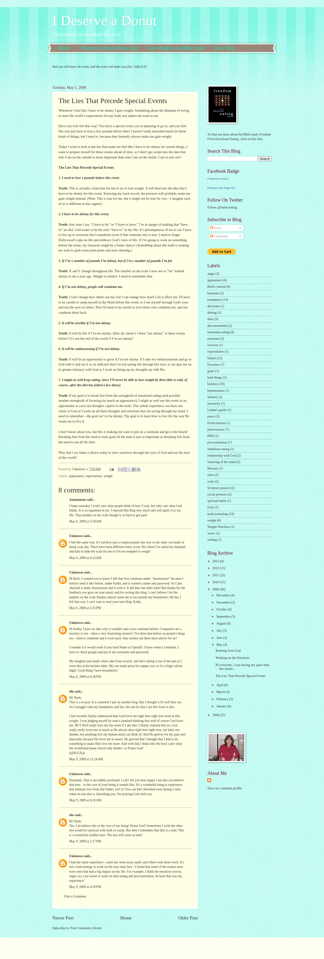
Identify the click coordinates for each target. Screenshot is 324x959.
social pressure (217, 494)
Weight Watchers (218, 527)
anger (211, 274)
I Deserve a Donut (104, 20)
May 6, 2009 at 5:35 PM (85, 608)
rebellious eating (218, 449)
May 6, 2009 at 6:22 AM (85, 558)
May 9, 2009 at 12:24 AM (86, 759)
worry (211, 533)
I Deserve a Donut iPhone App (108, 48)
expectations (93, 476)
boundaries (214, 300)
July (219, 630)
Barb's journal (216, 286)
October (222, 609)
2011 (216, 575)
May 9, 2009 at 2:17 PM (85, 841)
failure (211, 358)
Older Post (188, 917)
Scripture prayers (218, 488)
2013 (216, 561)
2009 (216, 589)
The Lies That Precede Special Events (240, 676)
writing (212, 540)
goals (210, 371)
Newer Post (63, 917)
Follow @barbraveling (222, 207)
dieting (211, 312)
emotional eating (218, 332)
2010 (216, 582)
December (223, 595)
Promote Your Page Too (221, 188)
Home (64, 48)
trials (210, 507)
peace (211, 416)
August (221, 623)
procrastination (217, 442)
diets (210, 319)
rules (210, 475)
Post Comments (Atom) (86, 928)
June (219, 638)
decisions (213, 306)
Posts (215, 228)
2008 (216, 715)
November (223, 602)
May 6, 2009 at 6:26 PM (85, 676)
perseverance (216, 429)
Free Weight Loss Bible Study (176, 48)
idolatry (212, 397)
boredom (213, 293)
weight (108, 476)
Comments (219, 236)
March (221, 692)
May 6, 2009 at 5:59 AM (85, 521)
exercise (212, 345)
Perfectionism (216, 423)
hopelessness (215, 390)
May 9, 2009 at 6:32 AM (85, 800)
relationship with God (221, 455)
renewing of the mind (221, 462)
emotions (213, 338)
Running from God (227, 650)
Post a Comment (75, 896)
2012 (216, 568)
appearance (76, 476)
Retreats (212, 468)
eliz (71, 691)
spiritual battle (216, 501)
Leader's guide (216, 410)
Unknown (76, 536)
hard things (214, 377)
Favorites (213, 364)
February (222, 699)
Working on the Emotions (232, 658)
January (221, 706)
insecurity (213, 403)
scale (210, 481)
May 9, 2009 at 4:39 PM (85, 887)
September (223, 616)
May (219, 644)
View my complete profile (224, 788)
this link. (257, 139)
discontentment (217, 326)
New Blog (224, 48)
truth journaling (217, 514)
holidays (213, 384)
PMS (210, 436)
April (220, 685)
